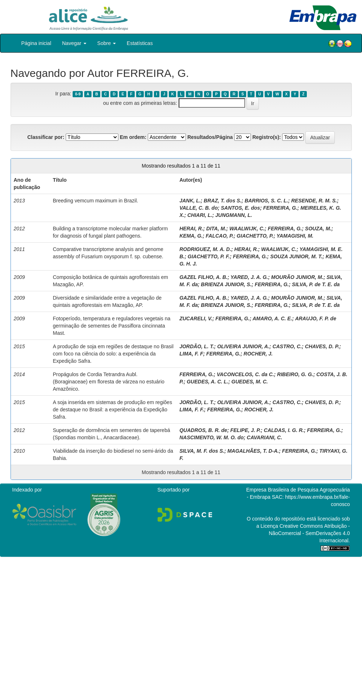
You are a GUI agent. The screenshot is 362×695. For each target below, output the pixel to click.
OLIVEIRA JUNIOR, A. (243, 346)
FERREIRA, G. (280, 208)
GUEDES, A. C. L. (207, 381)
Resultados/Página (210, 137)
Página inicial (36, 43)
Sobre (106, 43)
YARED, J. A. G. (249, 277)
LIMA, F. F (191, 354)
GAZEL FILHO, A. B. (203, 277)
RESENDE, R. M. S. (314, 200)
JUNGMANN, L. (233, 215)
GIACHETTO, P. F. (209, 256)
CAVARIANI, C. (264, 437)
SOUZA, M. (318, 228)
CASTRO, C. (287, 346)
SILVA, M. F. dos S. (201, 451)
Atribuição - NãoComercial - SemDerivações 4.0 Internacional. (309, 533)
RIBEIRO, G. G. (295, 374)
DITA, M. (216, 228)
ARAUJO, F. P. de (315, 318)
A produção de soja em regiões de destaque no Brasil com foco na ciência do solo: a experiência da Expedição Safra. (113, 354)
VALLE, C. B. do (198, 208)
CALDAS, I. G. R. (284, 430)
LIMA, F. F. (191, 409)
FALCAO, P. (220, 236)
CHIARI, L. (199, 215)
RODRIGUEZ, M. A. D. (205, 249)
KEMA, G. (191, 236)
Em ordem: (133, 137)
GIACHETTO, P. (255, 236)
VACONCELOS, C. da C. (245, 374)
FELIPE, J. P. (245, 430)
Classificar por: (45, 137)
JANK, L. (189, 200)
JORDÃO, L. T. (196, 346)
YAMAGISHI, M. (295, 236)
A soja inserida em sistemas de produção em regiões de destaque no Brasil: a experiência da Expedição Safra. (112, 409)
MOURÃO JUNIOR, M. (297, 277)
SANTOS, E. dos (240, 208)
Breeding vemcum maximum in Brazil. (95, 200)
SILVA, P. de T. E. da (315, 284)
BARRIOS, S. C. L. (266, 200)
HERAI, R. (191, 228)
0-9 (78, 94)
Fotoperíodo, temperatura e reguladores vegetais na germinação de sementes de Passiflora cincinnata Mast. (111, 326)
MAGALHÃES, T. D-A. (253, 451)
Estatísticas (140, 43)
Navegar (74, 43)
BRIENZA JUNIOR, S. (226, 284)
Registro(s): (266, 137)
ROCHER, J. (258, 354)
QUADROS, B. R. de (203, 430)
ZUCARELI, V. (195, 318)
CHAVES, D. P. (322, 346)
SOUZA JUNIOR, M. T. (296, 256)
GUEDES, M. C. (249, 381)
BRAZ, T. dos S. (222, 200)
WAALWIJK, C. (247, 228)
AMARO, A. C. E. (272, 318)
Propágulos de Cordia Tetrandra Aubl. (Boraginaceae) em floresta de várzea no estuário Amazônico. (108, 381)
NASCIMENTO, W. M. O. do (211, 437)
